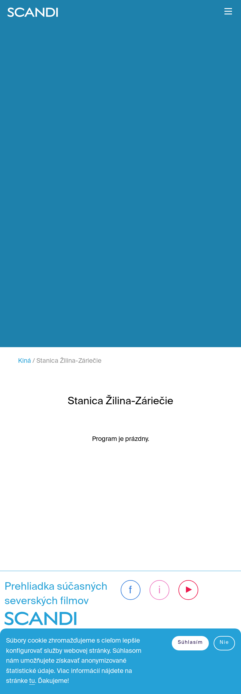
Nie (224, 642)
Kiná (24, 361)
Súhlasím (190, 642)
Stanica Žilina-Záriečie (68, 361)
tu (32, 681)
